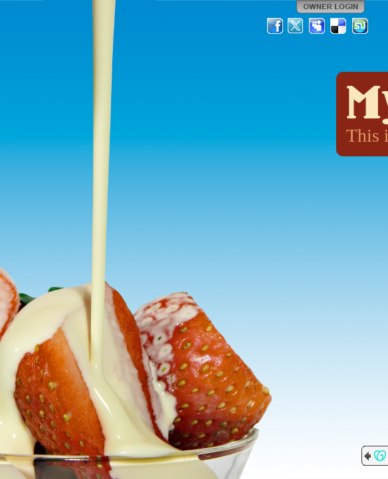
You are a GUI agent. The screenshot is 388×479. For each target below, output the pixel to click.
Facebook (275, 26)
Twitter (296, 26)
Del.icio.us (339, 26)
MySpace (317, 26)
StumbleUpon (360, 26)
